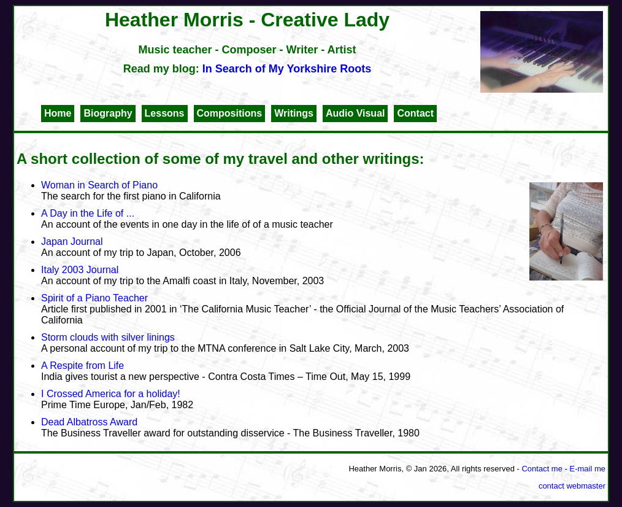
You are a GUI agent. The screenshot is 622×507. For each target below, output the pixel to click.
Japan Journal (72, 241)
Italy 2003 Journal (79, 270)
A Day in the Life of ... (87, 213)
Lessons (165, 113)
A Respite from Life (82, 365)
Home (57, 113)
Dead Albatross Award (89, 422)
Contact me (541, 468)
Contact (415, 113)
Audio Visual (355, 113)
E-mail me (587, 468)
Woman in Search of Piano (99, 185)
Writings (293, 113)
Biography (107, 113)
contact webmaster (572, 485)
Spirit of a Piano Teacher (94, 298)
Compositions (230, 113)
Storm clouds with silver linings (108, 337)
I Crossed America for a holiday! (110, 394)
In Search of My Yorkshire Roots (286, 69)
